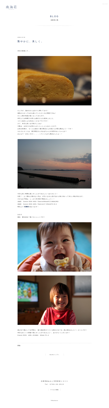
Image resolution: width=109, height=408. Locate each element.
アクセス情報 (54, 391)
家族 (19, 345)
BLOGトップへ (54, 355)
